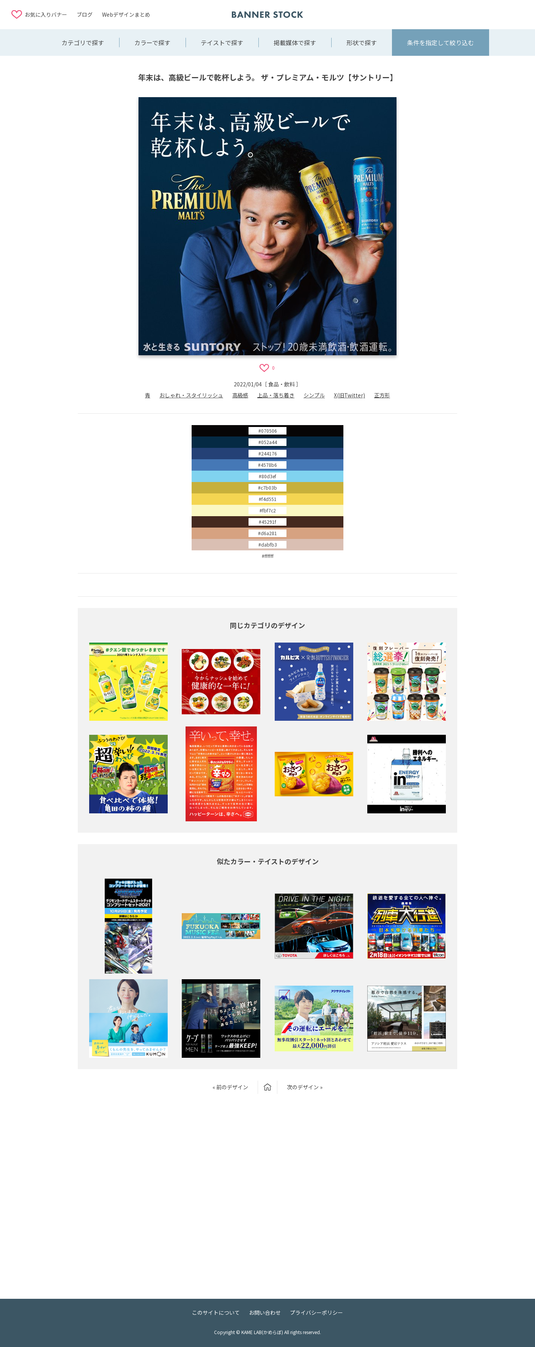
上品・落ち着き (275, 395)
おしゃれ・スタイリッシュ (191, 395)
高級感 (240, 395)
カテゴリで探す (82, 42)
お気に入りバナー (46, 14)
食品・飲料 (281, 384)
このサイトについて (216, 1312)
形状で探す (361, 42)
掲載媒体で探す (295, 42)
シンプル (314, 395)
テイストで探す (222, 42)
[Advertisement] (463, 14)
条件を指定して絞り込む (440, 42)
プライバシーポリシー (316, 1312)
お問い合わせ (265, 1312)
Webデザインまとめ (126, 14)
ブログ (85, 14)
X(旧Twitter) (349, 395)
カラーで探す (152, 42)
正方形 (382, 395)
